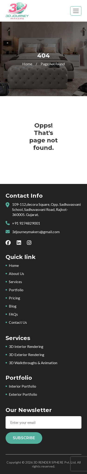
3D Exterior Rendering (26, 354)
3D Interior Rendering (26, 346)
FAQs (13, 314)
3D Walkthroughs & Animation (33, 362)
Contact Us (18, 322)
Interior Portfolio (22, 386)
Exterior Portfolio (23, 394)
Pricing (14, 298)
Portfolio (16, 290)
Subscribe (24, 438)
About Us (16, 273)
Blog (12, 306)
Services (15, 281)
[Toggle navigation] (75, 11)
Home (27, 64)
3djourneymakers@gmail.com (36, 231)
